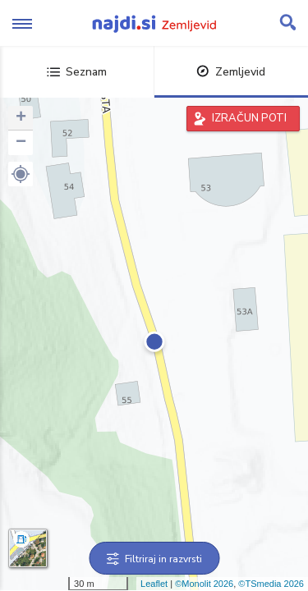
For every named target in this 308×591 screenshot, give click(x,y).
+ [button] (21, 118)
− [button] (21, 143)
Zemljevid (230, 72)
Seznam (77, 72)
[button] (20, 174)
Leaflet (154, 584)
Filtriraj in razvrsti (154, 559)
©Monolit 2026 (204, 584)
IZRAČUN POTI (249, 118)
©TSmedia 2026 (271, 584)
